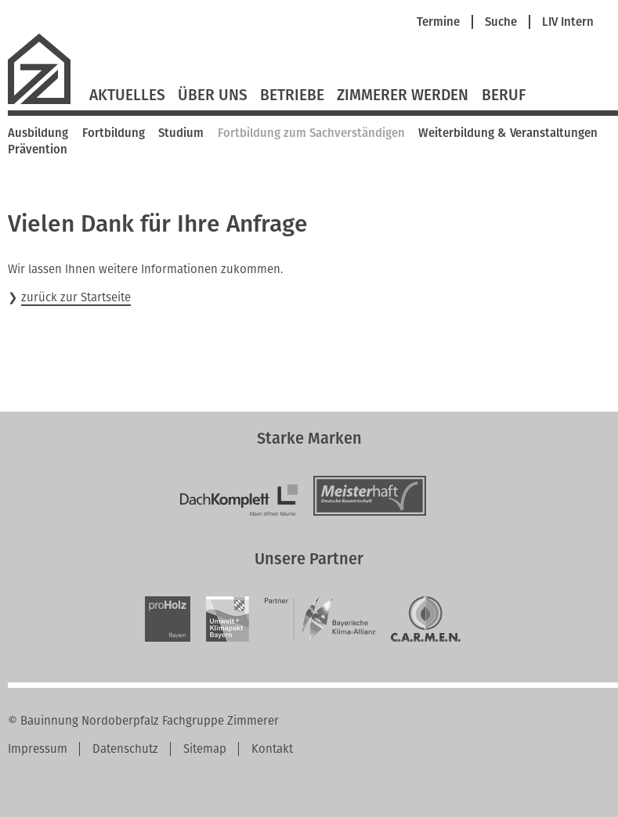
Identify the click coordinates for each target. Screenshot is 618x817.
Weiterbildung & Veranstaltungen (508, 133)
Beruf (504, 95)
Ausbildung (38, 133)
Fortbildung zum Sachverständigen (311, 133)
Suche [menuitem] (501, 22)
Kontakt (272, 749)
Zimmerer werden (402, 95)
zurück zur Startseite (76, 297)
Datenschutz (125, 749)
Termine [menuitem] (438, 22)
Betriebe (292, 95)
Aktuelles (127, 95)
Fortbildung (113, 133)
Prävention (37, 149)
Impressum (37, 749)
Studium (181, 133)
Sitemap (204, 749)
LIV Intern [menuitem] (568, 22)
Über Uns (213, 95)
